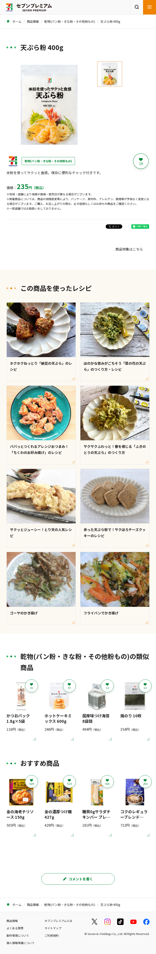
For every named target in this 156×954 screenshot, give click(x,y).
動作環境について (17, 935)
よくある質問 (14, 928)
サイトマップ (53, 928)
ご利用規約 (52, 935)
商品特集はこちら (129, 249)
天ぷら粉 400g (110, 21)
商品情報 (33, 21)
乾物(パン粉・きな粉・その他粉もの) (69, 21)
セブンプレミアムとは (58, 921)
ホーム (13, 21)
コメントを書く (78, 878)
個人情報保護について (20, 943)
